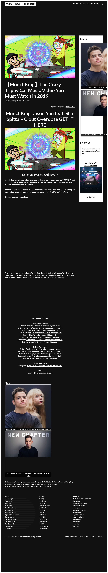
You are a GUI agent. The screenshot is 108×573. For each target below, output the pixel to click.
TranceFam (76, 521)
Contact (100, 537)
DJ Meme (8, 528)
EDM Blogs (42, 501)
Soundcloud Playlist (79, 510)
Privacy (92, 537)
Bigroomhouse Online (12, 515)
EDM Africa (42, 517)
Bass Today (8, 505)
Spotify (53, 174)
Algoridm (8, 503)
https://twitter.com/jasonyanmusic (43, 358)
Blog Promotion (71, 537)
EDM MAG (42, 508)
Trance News (77, 519)
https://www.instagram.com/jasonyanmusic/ (44, 351)
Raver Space (77, 508)
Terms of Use (83, 537)
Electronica (10, 482)
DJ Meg (41, 499)
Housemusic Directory (80, 503)
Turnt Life (76, 524)
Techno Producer (78, 517)
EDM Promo (43, 515)
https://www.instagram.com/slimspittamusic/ (44, 366)
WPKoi (38, 537)
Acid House (84, 4)
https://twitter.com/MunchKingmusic (43, 342)
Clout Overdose (38, 273)
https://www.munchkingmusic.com (47, 326)
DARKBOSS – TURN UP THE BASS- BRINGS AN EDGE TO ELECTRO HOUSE (32, 484)
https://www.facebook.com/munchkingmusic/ (44, 340)
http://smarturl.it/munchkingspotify (43, 335)
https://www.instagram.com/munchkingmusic (44, 328)
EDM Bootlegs (43, 519)
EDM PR (41, 524)
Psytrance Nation (78, 515)
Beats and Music (10, 512)
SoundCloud (41, 174)
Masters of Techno (79, 505)
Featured (18, 482)
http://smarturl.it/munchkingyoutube (43, 330)
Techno (75, 4)
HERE (40, 125)
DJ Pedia (41, 496)
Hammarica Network (29, 482)
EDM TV (41, 512)
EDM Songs (42, 510)
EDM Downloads (44, 505)
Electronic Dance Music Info (82, 499)
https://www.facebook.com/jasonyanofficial (44, 356)
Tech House (94, 4)
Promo (56, 482)
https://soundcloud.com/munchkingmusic (45, 333)
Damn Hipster (9, 517)
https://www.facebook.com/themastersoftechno (91, 151)
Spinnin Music (77, 512)
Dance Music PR (10, 521)
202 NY (7, 496)
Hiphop (39, 482)
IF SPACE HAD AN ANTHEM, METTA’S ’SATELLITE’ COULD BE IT (29, 486)
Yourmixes (76, 526)
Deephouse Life (10, 524)
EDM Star (76, 496)
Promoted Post (64, 482)
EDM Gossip (9, 526)
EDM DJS (42, 503)
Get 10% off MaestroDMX (90, 164)
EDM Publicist (43, 526)
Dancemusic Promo (11, 519)
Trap (71, 482)
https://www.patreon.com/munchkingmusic (44, 337)
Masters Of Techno (20, 4)
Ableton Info (9, 501)
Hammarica (70, 106)
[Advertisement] (54, 18)
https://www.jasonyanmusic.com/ (47, 349)
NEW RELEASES (47, 482)
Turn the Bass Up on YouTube (16, 197)
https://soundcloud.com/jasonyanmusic (45, 354)
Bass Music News (10, 508)
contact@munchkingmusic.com (40, 373)
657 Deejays (9, 499)
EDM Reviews (43, 528)
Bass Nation (9, 510)
